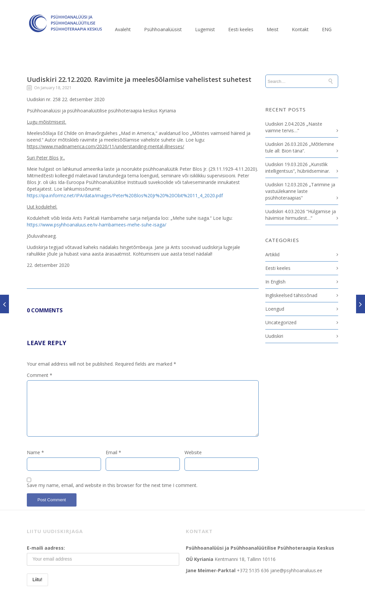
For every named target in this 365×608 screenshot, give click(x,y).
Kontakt (300, 29)
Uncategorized (280, 322)
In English (275, 281)
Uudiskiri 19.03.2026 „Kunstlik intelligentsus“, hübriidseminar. (297, 167)
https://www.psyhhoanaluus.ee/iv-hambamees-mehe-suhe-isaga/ (96, 224)
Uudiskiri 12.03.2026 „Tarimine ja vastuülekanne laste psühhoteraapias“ (300, 191)
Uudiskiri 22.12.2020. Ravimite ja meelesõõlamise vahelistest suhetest (139, 79)
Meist (273, 29)
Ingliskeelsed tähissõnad (291, 295)
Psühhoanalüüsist (163, 29)
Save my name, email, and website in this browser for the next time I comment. (112, 485)
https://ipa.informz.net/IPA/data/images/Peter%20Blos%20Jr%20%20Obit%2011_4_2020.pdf (125, 195)
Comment (39, 375)
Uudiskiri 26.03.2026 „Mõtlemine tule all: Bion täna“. (299, 147)
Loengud (274, 309)
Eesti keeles (240, 29)
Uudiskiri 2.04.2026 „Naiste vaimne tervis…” (293, 127)
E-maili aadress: (46, 548)
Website (193, 452)
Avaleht (123, 29)
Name (35, 452)
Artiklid (272, 254)
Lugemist (205, 29)
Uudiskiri (274, 336)
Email (113, 452)
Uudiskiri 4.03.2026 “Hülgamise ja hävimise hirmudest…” (300, 214)
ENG (327, 29)
